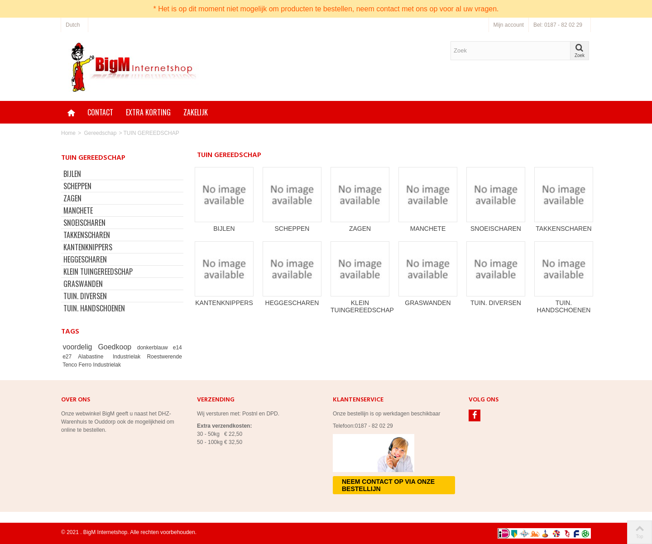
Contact (100, 112)
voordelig (79, 347)
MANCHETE (78, 210)
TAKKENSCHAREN (86, 234)
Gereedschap (100, 133)
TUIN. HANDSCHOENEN (94, 308)
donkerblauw (153, 347)
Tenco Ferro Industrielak (91, 365)
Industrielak (128, 356)
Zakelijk (195, 112)
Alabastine (92, 356)
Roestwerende (164, 356)
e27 (68, 356)
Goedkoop (116, 347)
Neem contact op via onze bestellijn (388, 485)
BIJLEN (72, 173)
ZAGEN (72, 198)
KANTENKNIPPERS (87, 247)
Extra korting (148, 112)
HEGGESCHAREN (85, 259)
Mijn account (509, 25)
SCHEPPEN (77, 186)
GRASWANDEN (83, 283)
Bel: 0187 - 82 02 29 (557, 25)
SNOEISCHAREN (84, 222)
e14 (177, 347)
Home (68, 133)
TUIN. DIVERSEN (85, 296)
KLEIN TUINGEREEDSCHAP (98, 271)
